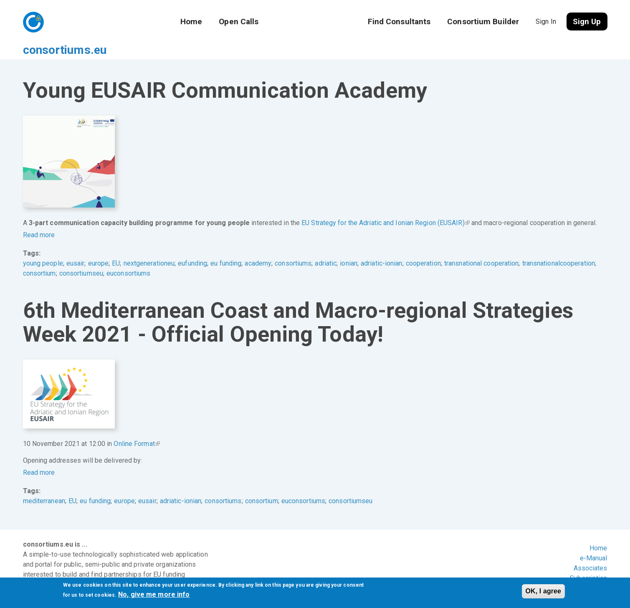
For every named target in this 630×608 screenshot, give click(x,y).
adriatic (326, 247)
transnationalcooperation (558, 247)
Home (191, 21)
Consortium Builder (483, 21)
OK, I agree (544, 591)
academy (258, 247)
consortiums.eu (88, 21)
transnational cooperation (481, 247)
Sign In (546, 21)
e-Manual (593, 542)
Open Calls (238, 21)
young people (43, 247)
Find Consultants (399, 21)
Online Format (136, 427)
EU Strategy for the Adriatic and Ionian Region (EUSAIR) (385, 206)
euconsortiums (128, 257)
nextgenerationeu (149, 247)
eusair (75, 247)
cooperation (423, 247)
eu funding (225, 247)
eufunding (192, 247)
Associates (590, 552)
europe (98, 247)
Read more (39, 219)
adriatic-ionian (381, 247)
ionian (348, 247)
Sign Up (587, 21)
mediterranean (44, 485)
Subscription (588, 562)
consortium (39, 257)
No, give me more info (154, 594)
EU (116, 247)
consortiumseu (81, 257)
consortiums (293, 247)
